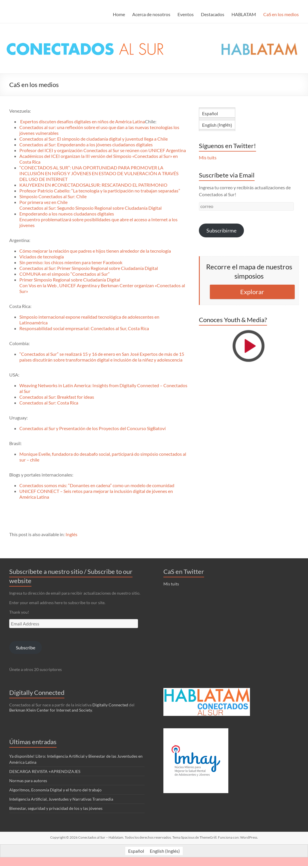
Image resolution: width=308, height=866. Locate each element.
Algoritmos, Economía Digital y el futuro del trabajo (55, 789)
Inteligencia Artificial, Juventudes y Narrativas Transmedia (61, 799)
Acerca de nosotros (151, 14)
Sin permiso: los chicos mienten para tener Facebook (70, 262)
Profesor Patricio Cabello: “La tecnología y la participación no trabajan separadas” (99, 190)
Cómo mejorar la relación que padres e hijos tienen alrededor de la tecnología (95, 251)
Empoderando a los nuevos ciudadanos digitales (66, 213)
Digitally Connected (110, 704)
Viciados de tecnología (41, 256)
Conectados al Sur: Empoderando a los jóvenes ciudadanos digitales (86, 144)
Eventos (186, 14)
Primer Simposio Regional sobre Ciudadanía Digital (69, 279)
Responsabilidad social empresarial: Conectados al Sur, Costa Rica (84, 328)
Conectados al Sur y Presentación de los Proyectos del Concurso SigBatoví (92, 428)
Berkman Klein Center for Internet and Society (50, 710)
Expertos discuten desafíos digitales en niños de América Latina (82, 121)
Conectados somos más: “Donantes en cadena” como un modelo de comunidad (96, 485)
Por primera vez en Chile (43, 202)
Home (119, 14)
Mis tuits (207, 157)
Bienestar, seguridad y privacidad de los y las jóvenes (55, 808)
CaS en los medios (281, 14)
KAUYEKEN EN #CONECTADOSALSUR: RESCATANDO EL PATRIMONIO (93, 185)
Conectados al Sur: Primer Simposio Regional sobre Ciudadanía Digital (88, 268)
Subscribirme (221, 230)
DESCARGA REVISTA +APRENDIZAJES (44, 771)
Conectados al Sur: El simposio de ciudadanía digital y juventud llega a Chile (93, 138)
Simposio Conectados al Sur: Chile (53, 196)
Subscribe (25, 647)
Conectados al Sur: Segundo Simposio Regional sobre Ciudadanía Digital (90, 208)
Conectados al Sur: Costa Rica (48, 402)
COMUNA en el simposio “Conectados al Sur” (64, 274)
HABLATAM (244, 14)
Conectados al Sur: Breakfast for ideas (56, 397)
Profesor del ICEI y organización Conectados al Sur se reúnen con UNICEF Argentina (102, 150)
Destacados (212, 14)
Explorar (252, 292)
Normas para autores (28, 780)
